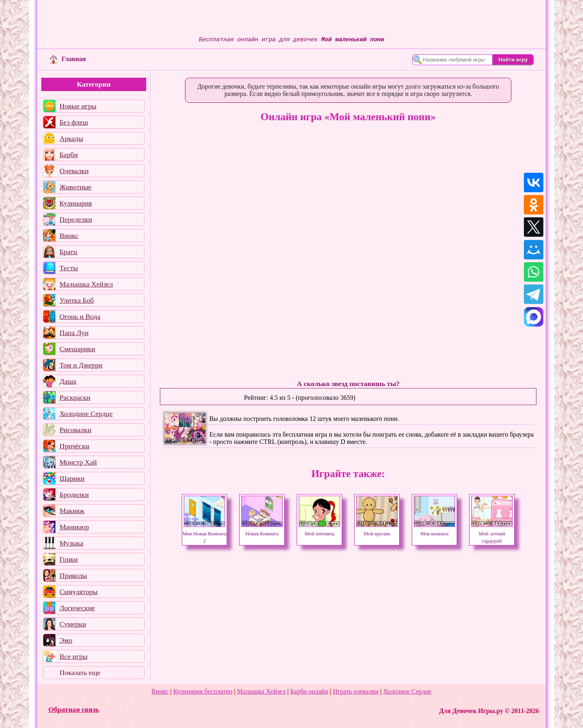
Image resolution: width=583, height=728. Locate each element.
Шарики (72, 478)
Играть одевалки (356, 691)
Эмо (66, 640)
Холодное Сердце (86, 414)
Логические (77, 608)
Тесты (69, 268)
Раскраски (75, 397)
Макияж (72, 511)
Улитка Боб (77, 300)
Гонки (69, 559)
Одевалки (74, 171)
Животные (75, 187)
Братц (68, 252)
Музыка (71, 543)
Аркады (71, 138)
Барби (69, 155)
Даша (68, 381)
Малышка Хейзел (86, 284)
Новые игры (78, 106)
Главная (67, 58)
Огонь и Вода (80, 316)
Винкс (69, 235)
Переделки (76, 219)
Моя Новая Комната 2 (204, 534)
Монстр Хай (78, 462)
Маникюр (74, 527)
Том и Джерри (81, 365)
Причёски (74, 446)
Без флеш (74, 122)
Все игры (73, 656)
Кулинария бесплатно (202, 691)
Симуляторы (79, 592)
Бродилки (74, 494)
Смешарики (77, 349)
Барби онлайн (309, 691)
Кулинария (76, 203)
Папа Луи (74, 333)
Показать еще (80, 673)
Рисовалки (75, 430)
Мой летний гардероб (492, 534)
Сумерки (73, 624)
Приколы (73, 575)
